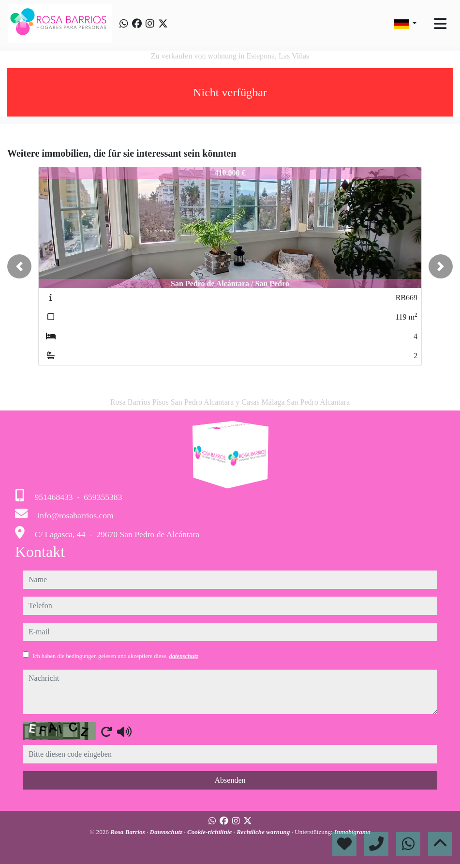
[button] (19, 266)
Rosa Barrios (128, 831)
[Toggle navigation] (440, 24)
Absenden (230, 780)
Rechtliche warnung (264, 831)
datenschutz (183, 656)
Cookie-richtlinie (210, 831)
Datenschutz (167, 831)
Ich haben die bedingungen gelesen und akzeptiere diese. (115, 656)
